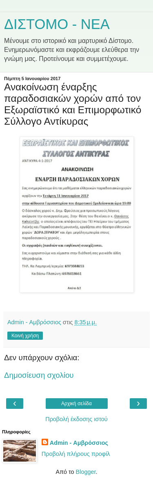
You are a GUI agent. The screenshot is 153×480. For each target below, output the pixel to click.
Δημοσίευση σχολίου (39, 375)
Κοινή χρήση (25, 336)
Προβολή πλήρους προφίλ (76, 454)
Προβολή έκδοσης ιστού (76, 419)
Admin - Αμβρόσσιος (79, 443)
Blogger (86, 472)
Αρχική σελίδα (76, 403)
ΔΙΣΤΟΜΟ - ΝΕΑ (57, 24)
